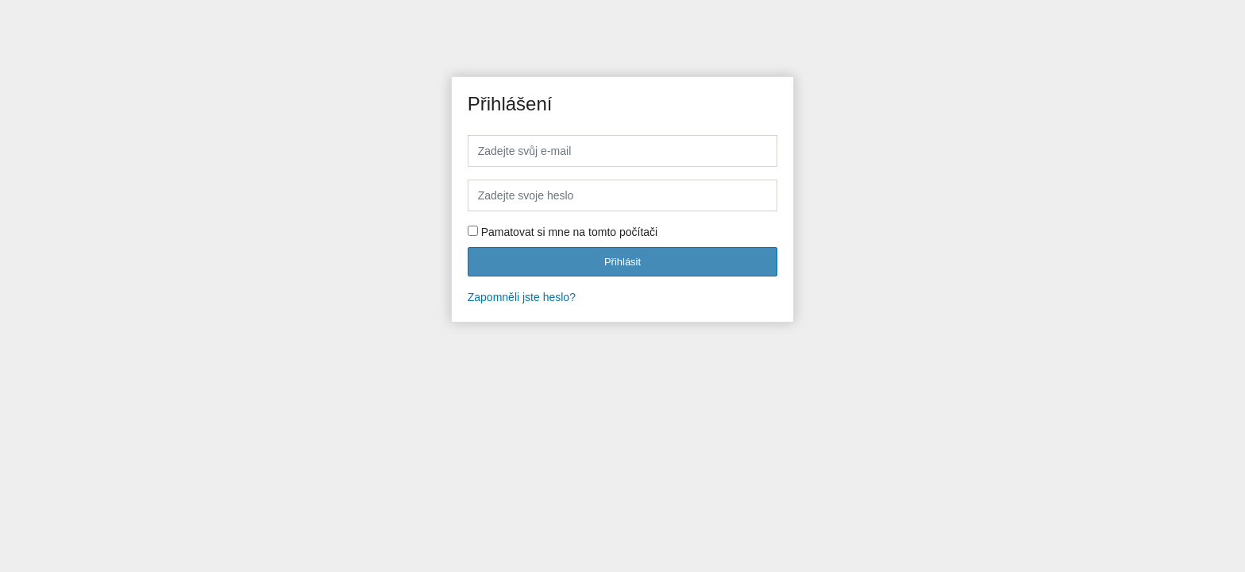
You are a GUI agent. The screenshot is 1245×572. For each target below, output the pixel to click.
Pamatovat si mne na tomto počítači (569, 232)
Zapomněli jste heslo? (522, 297)
